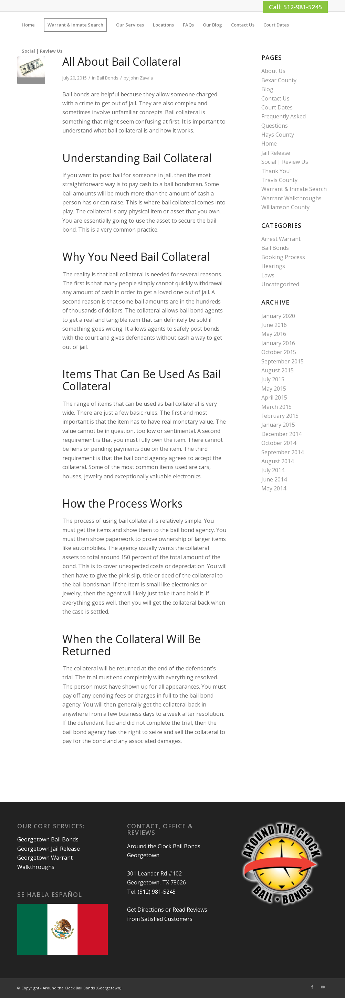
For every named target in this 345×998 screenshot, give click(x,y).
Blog (267, 89)
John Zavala (141, 78)
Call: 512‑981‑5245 (295, 7)
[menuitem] (28, 25)
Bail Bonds (107, 78)
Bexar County (278, 80)
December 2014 (281, 434)
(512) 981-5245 (157, 891)
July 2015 (272, 379)
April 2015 (274, 397)
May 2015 (273, 388)
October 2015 (278, 352)
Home (269, 143)
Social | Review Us (284, 162)
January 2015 (278, 424)
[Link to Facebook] (312, 987)
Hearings (273, 266)
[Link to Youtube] (322, 987)
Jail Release (275, 153)
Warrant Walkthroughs (291, 198)
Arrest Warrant (281, 239)
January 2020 (278, 316)
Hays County (277, 134)
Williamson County (285, 207)
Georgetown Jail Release (48, 848)
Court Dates (277, 107)
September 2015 (282, 361)
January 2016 (278, 343)
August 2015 (277, 370)
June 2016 (274, 325)
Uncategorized (280, 284)
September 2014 (282, 452)
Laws (267, 275)
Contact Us (275, 98)
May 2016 (273, 334)
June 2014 (274, 479)
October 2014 (278, 443)
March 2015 (276, 407)
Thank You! (276, 171)
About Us (273, 71)
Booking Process (283, 257)
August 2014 (277, 461)
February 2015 (280, 416)
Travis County (279, 180)
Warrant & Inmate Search (294, 189)
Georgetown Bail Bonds (48, 839)
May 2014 (273, 488)
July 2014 (272, 470)
